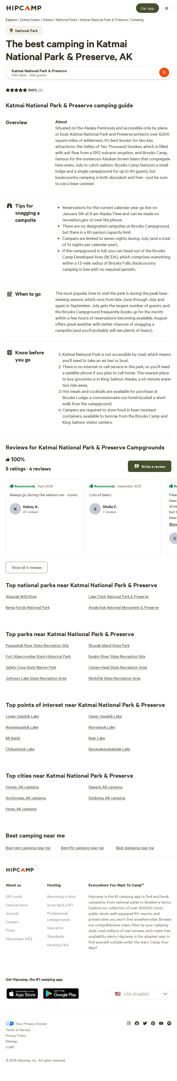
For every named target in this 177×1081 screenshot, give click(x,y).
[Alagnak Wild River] (21, 596)
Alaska (48, 19)
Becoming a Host (61, 896)
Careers (12, 921)
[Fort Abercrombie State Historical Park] (38, 656)
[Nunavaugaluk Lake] (22, 726)
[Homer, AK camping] (22, 786)
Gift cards (14, 896)
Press (10, 930)
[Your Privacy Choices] (26, 1023)
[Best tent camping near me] (28, 847)
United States (30, 19)
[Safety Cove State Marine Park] (31, 667)
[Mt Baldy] (13, 737)
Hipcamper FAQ (19, 938)
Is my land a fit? (60, 904)
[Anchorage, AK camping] (26, 797)
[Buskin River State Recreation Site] (116, 656)
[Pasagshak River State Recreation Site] (37, 645)
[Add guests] (38, 74)
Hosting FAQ (58, 944)
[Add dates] (19, 74)
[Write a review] (149, 466)
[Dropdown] (139, 994)
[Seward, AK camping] (105, 786)
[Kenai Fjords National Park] (28, 607)
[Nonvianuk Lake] (101, 726)
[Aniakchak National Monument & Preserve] (123, 607)
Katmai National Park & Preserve (104, 19)
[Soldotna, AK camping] (106, 797)
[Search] (39, 70)
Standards (55, 936)
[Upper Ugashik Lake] (105, 716)
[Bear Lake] (96, 737)
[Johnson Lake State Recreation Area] (36, 678)
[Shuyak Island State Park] (109, 645)
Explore (11, 19)
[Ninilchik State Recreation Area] (114, 678)
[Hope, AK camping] (21, 808)
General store (17, 904)
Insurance (55, 927)
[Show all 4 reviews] (27, 567)
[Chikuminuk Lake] (20, 748)
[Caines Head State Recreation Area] (117, 667)
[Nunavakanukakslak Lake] (109, 748)
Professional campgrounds (58, 916)
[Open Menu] (166, 8)
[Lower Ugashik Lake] (22, 716)
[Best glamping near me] (135, 847)
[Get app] (147, 8)
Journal (12, 913)
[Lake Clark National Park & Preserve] (118, 596)
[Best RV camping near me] (82, 847)
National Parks (66, 19)
